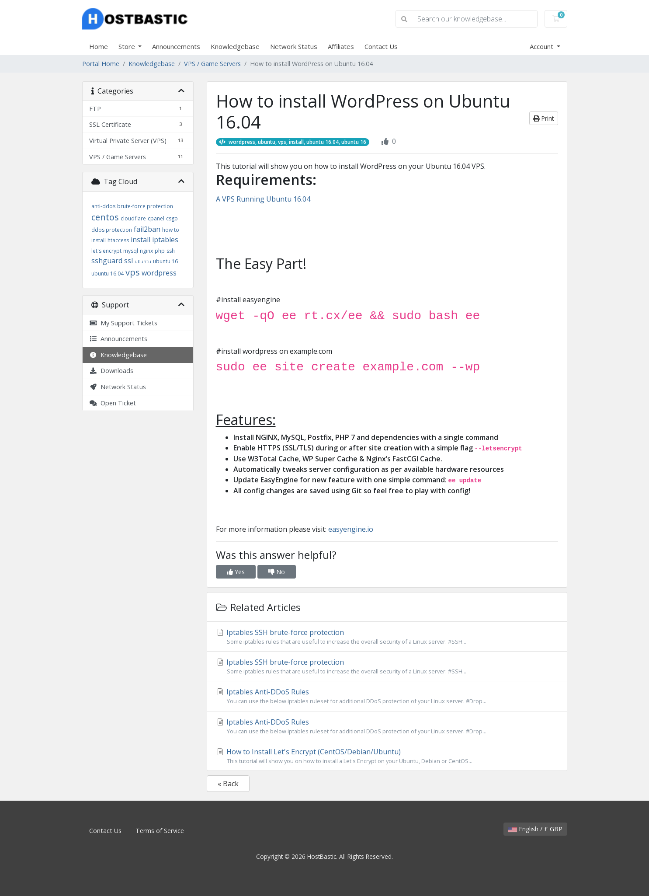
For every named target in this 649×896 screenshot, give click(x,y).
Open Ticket (112, 403)
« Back (228, 783)
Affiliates (341, 46)
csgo (172, 218)
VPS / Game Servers (212, 63)
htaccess (118, 240)
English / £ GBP (535, 829)
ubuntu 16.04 (107, 273)
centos (105, 217)
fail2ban (147, 229)
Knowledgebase (235, 46)
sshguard (106, 260)
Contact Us (381, 46)
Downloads (111, 370)
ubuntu (143, 261)
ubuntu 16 (165, 261)
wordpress (159, 273)
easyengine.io (350, 529)
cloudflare (133, 218)
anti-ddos (103, 206)
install (140, 239)
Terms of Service (159, 830)
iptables (165, 239)
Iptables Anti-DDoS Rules (387, 696)
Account (542, 46)
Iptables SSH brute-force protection (387, 637)
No (276, 572)
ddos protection (111, 230)
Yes (236, 572)
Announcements (176, 46)
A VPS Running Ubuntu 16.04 (263, 199)
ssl (128, 260)
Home (98, 46)
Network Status (293, 46)
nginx (146, 251)
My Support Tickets (123, 323)
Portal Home (100, 63)
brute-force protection (145, 206)
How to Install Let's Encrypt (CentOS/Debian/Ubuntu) (387, 756)
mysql (130, 251)
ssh (171, 251)
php (160, 251)
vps (132, 272)
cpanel (156, 218)
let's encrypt (106, 251)
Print (543, 118)
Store (127, 46)
